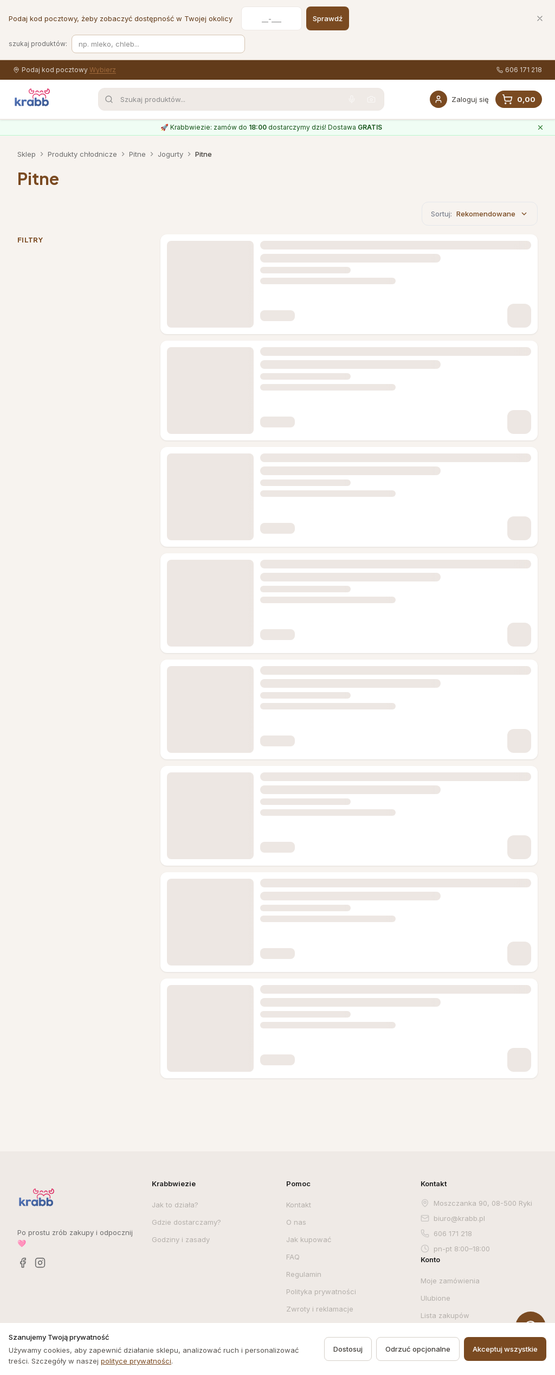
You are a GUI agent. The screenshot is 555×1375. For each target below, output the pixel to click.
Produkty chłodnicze (82, 154)
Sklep (26, 154)
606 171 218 (519, 70)
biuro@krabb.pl (453, 1218)
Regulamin (303, 1274)
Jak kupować (308, 1239)
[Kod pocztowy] (271, 18)
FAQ (293, 1256)
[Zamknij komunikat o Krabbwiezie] (540, 127)
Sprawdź (328, 18)
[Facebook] (22, 1262)
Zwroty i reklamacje (319, 1308)
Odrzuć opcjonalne (417, 1349)
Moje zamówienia (450, 1280)
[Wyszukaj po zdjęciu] (371, 99)
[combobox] (241, 99)
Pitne (137, 154)
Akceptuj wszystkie (505, 1349)
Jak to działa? (175, 1204)
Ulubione (435, 1298)
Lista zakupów (445, 1315)
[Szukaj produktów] (158, 44)
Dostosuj (348, 1349)
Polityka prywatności (321, 1291)
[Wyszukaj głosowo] (351, 99)
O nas (296, 1222)
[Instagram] (40, 1262)
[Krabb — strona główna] (32, 97)
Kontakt (298, 1204)
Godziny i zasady (181, 1239)
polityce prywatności (136, 1361)
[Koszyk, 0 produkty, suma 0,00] (518, 99)
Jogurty (170, 154)
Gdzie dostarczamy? (186, 1222)
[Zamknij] (539, 18)
